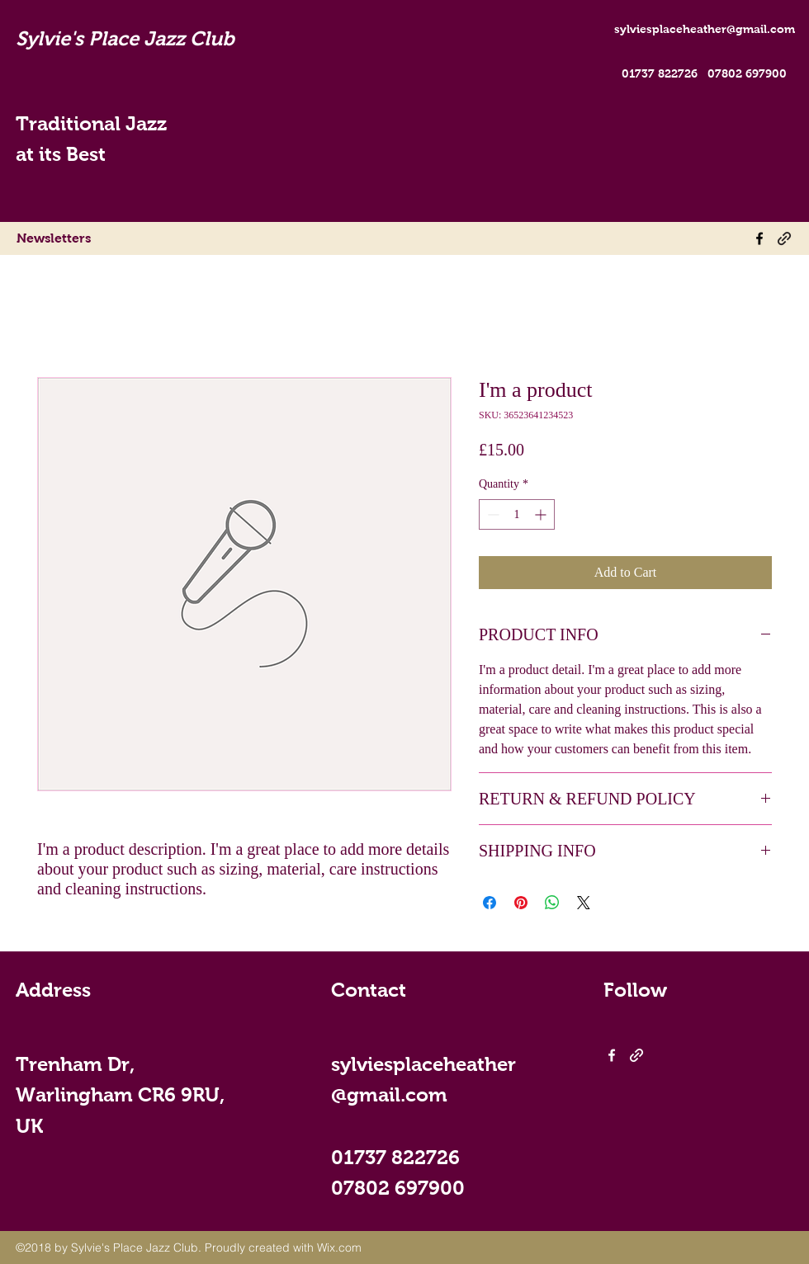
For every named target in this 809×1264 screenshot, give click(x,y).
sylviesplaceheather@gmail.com (704, 28)
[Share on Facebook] (489, 903)
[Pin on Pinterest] (521, 903)
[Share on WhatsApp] (552, 903)
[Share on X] (584, 903)
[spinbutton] (517, 514)
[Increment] (542, 514)
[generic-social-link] (784, 238)
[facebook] (759, 238)
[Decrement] (491, 514)
